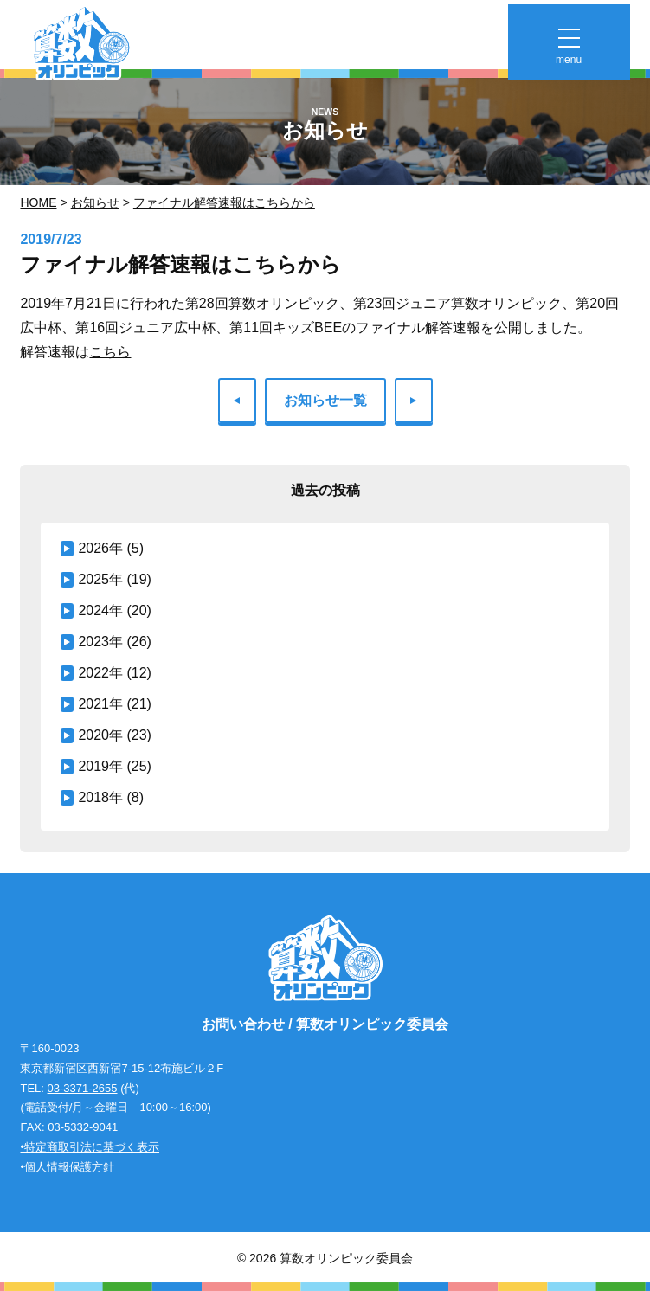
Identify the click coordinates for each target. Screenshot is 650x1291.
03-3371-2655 (83, 1088)
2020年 (100, 735)
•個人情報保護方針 (67, 1166)
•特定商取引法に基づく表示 (89, 1146)
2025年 (100, 579)
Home (38, 202)
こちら (110, 351)
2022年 (100, 672)
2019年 (100, 766)
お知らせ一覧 (325, 400)
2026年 (100, 548)
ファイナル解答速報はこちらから (224, 202)
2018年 (100, 797)
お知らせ (95, 202)
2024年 (100, 610)
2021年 (100, 704)
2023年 (100, 641)
